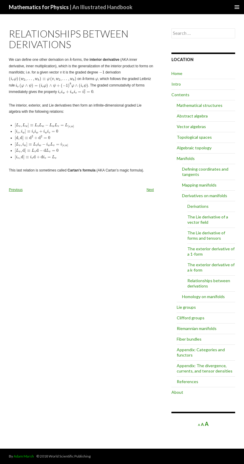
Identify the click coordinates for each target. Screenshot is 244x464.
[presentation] (71, 59)
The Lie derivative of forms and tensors (206, 235)
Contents (180, 94)
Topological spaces (194, 137)
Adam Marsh (24, 456)
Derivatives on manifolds (204, 195)
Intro (176, 83)
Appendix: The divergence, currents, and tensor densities (204, 368)
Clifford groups (190, 317)
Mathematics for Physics (70, 7)
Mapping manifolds (199, 184)
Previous (16, 190)
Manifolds (186, 158)
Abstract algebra (192, 115)
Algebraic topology (194, 147)
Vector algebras (191, 126)
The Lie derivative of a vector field (207, 219)
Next (150, 190)
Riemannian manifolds (197, 328)
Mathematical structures (199, 105)
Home (176, 73)
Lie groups (186, 307)
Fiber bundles (189, 339)
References (187, 381)
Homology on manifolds (203, 296)
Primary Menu (237, 7)
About (177, 392)
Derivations (198, 206)
